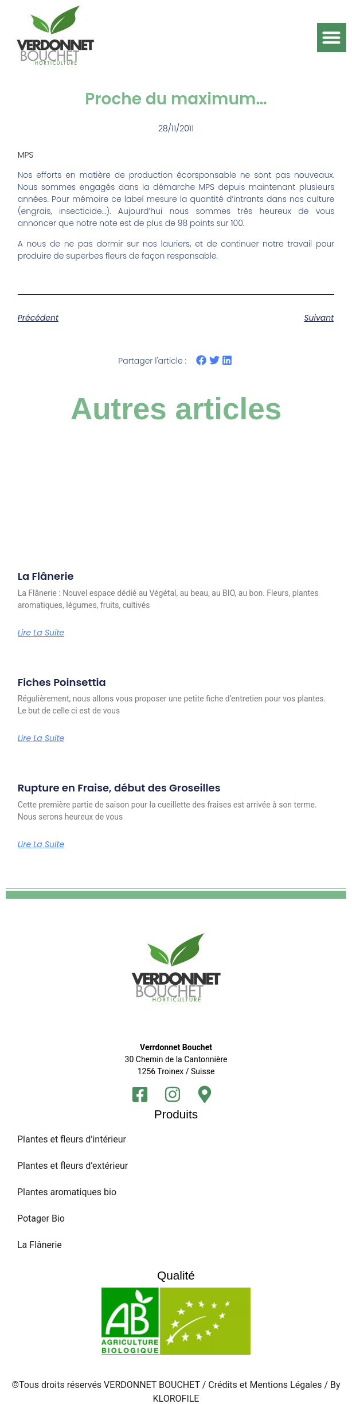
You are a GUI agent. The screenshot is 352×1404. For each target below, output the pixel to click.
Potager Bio (41, 1218)
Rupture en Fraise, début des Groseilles (119, 788)
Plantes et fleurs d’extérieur (72, 1165)
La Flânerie (46, 576)
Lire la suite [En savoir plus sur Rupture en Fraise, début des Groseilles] (41, 844)
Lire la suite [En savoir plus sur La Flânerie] (41, 633)
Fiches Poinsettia (62, 682)
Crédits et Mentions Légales (265, 1384)
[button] (331, 37)
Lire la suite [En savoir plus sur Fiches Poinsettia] (41, 738)
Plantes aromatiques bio (66, 1192)
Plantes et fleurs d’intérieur (71, 1139)
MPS (26, 155)
